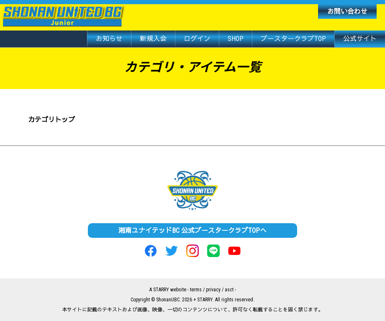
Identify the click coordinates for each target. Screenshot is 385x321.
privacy (213, 290)
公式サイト (360, 39)
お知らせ (109, 39)
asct (229, 290)
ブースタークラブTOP (293, 39)
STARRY (161, 290)
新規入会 (153, 39)
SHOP (236, 39)
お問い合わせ (347, 11)
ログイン (197, 39)
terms (196, 290)
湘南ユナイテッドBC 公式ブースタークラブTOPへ (192, 230)
